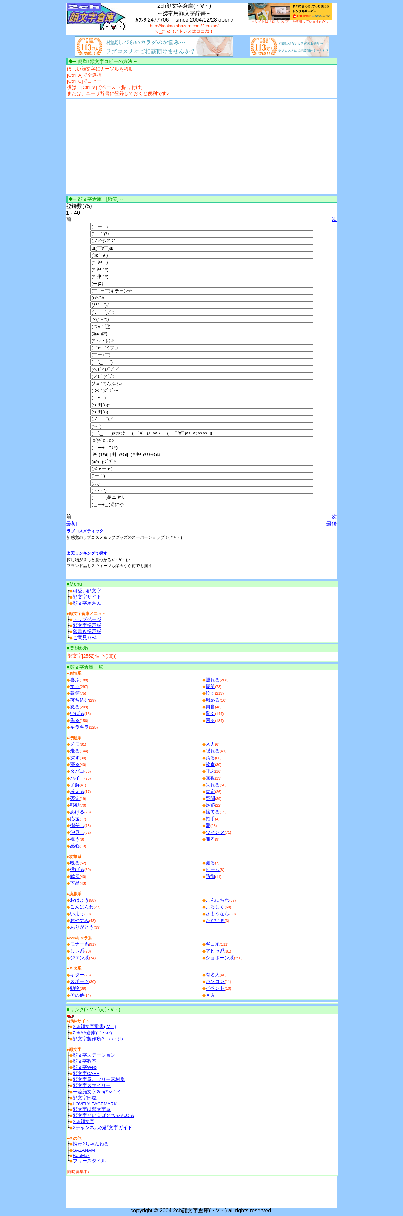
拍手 (210, 818)
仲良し (77, 832)
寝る (75, 764)
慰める (213, 700)
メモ (75, 744)
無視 (210, 778)
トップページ (87, 619)
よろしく (215, 906)
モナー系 (79, 944)
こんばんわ (82, 906)
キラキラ (79, 727)
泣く (210, 693)
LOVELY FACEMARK (95, 1103)
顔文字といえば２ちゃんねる (103, 1115)
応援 (75, 818)
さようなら (217, 913)
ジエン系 (79, 957)
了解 (75, 784)
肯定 (210, 791)
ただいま (215, 920)
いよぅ (77, 913)
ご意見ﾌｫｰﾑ (85, 637)
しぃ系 (77, 951)
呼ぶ (210, 771)
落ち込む (79, 700)
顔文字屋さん (87, 603)
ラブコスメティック (85, 531)
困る (210, 720)
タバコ (77, 771)
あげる (77, 812)
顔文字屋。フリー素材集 (99, 1079)
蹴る (210, 862)
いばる (77, 713)
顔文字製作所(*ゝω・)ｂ (98, 1038)
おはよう (79, 900)
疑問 (210, 798)
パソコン (215, 981)
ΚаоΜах (81, 1155)
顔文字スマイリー (92, 1085)
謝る (210, 839)
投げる (77, 869)
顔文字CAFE (86, 1073)
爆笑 (210, 686)
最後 (331, 524)
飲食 (210, 764)
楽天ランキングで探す (87, 553)
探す (75, 757)
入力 (210, 744)
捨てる (213, 812)
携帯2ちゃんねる (91, 1143)
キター (77, 974)
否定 (75, 798)
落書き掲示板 (87, 631)
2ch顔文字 (83, 1121)
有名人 (213, 974)
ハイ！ (77, 778)
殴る (75, 862)
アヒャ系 (215, 951)
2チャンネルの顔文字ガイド (102, 1127)
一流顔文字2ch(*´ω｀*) (97, 1091)
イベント (215, 988)
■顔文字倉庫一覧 (85, 667)
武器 (75, 876)
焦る (75, 720)
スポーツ (79, 981)
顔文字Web (85, 1067)
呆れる (213, 784)
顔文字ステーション (94, 1055)
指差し (77, 825)
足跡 (210, 805)
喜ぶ (75, 679)
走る (75, 750)
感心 (75, 845)
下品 (75, 883)
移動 (75, 805)
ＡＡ (210, 995)
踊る (210, 757)
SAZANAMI (85, 1150)
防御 (210, 876)
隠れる (213, 750)
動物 (75, 988)
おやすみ (79, 920)
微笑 (75, 693)
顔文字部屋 (85, 1097)
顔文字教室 (85, 1061)
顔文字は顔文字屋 (92, 1109)
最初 (71, 524)
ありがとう (82, 927)
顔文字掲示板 (87, 625)
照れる (213, 679)
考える (77, 791)
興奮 (210, 706)
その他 (77, 995)
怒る (75, 706)
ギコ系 (213, 944)
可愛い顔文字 (87, 590)
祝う (75, 839)
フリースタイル (89, 1160)
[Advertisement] (123, 146)
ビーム (213, 869)
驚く (210, 713)
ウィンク (215, 832)
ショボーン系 (220, 957)
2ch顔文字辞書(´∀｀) (94, 1026)
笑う (75, 686)
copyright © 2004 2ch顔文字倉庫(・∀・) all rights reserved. (201, 1210)
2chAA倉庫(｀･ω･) (92, 1032)
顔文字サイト (87, 597)
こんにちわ (217, 900)
